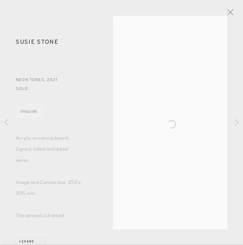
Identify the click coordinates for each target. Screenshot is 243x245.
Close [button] (233, 14)
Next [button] (236, 122)
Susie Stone (37, 45)
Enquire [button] (29, 114)
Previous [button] (6, 122)
